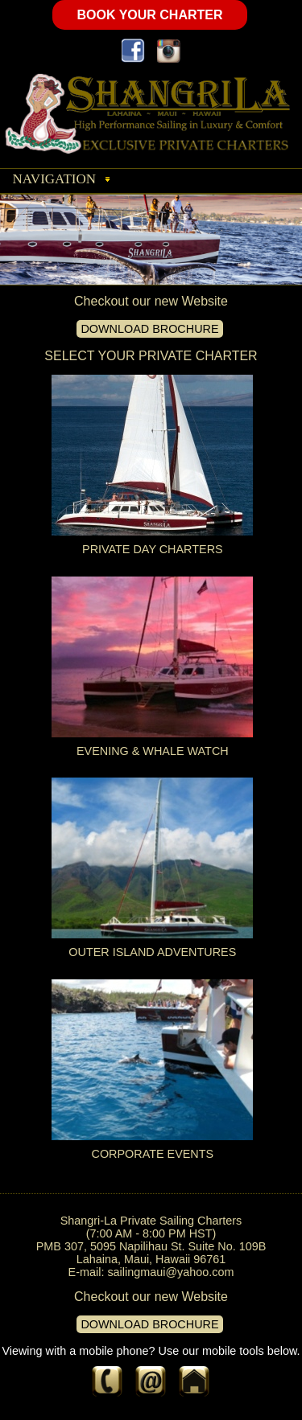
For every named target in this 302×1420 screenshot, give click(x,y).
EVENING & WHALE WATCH (153, 751)
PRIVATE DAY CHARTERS (152, 549)
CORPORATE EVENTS (153, 1153)
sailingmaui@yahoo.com (170, 1272)
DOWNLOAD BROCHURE (149, 328)
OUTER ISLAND (112, 952)
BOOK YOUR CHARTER (149, 15)
